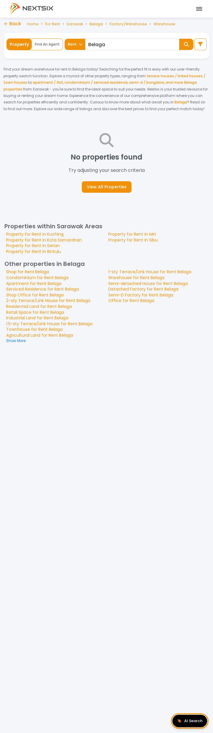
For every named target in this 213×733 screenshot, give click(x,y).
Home (33, 23)
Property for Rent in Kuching (35, 234)
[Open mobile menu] (198, 8)
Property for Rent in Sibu (133, 240)
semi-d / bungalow (146, 82)
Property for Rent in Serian (33, 246)
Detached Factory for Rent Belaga (143, 289)
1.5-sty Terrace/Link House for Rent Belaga (49, 324)
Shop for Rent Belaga (27, 272)
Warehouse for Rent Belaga (136, 278)
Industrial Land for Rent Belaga (37, 318)
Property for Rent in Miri (132, 234)
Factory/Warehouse (129, 23)
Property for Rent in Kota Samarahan (44, 240)
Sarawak (75, 23)
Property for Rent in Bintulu (33, 251)
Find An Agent (47, 44)
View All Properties (107, 187)
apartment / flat (48, 82)
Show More (16, 340)
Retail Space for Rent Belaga (35, 312)
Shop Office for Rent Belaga (35, 295)
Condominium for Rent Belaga (37, 278)
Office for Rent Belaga (131, 300)
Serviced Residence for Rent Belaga (42, 289)
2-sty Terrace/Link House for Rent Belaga (48, 300)
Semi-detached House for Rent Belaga (148, 283)
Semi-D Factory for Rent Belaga (140, 295)
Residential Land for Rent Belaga (39, 306)
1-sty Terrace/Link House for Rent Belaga (149, 272)
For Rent (53, 23)
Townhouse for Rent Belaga (34, 329)
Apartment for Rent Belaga (33, 283)
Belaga (97, 23)
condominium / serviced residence (96, 82)
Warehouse (166, 23)
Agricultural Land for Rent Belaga (39, 335)
